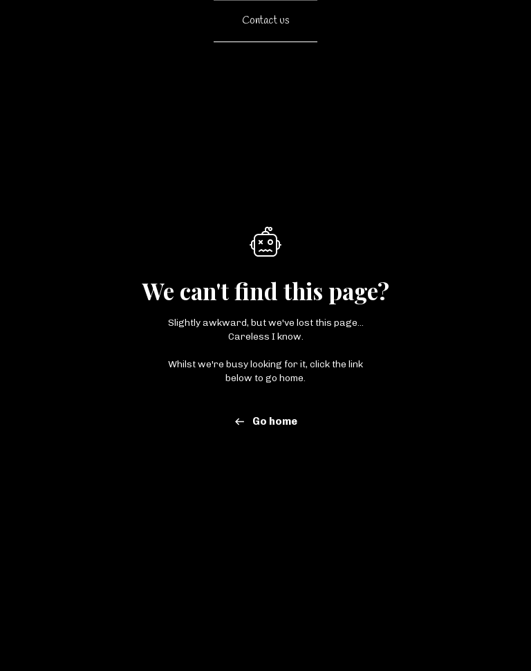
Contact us (266, 21)
